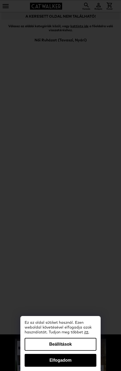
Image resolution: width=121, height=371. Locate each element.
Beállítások (60, 344)
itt (86, 332)
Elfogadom (61, 360)
